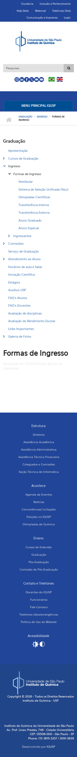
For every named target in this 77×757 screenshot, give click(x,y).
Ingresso (42, 116)
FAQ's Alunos (17, 298)
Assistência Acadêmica (38, 442)
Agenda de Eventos (38, 494)
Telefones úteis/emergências (38, 614)
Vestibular (25, 181)
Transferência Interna (33, 205)
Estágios (14, 282)
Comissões (16, 243)
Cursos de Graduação (23, 158)
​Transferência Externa (33, 212)
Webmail (40, 10)
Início (8, 120)
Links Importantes (21, 329)
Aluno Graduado (30, 220)
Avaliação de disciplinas (25, 313)
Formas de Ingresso (27, 174)
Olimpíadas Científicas (34, 197)
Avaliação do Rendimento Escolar (31, 321)
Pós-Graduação (39, 562)
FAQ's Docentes (19, 305)
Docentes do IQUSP (39, 592)
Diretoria (39, 434)
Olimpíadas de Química (39, 524)
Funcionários (38, 599)
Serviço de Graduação (23, 251)
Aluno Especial (28, 228)
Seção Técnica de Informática (39, 471)
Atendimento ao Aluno (24, 259)
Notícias (38, 502)
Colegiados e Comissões (39, 464)
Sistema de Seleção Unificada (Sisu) (43, 189)
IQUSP (51, 746)
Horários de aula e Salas (25, 267)
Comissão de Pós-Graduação (39, 569)
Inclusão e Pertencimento (55, 3)
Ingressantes (22, 236)
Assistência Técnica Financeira (38, 457)
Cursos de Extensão (39, 547)
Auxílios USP (17, 290)
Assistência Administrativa (38, 449)
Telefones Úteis (61, 10)
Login (67, 17)
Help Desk (23, 10)
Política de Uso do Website (39, 622)
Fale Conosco (39, 607)
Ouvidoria (27, 3)
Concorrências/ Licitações (39, 509)
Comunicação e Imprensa (41, 17)
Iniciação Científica (21, 274)
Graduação (25, 116)
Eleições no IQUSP (38, 517)
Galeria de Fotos (19, 336)
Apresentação (18, 150)
